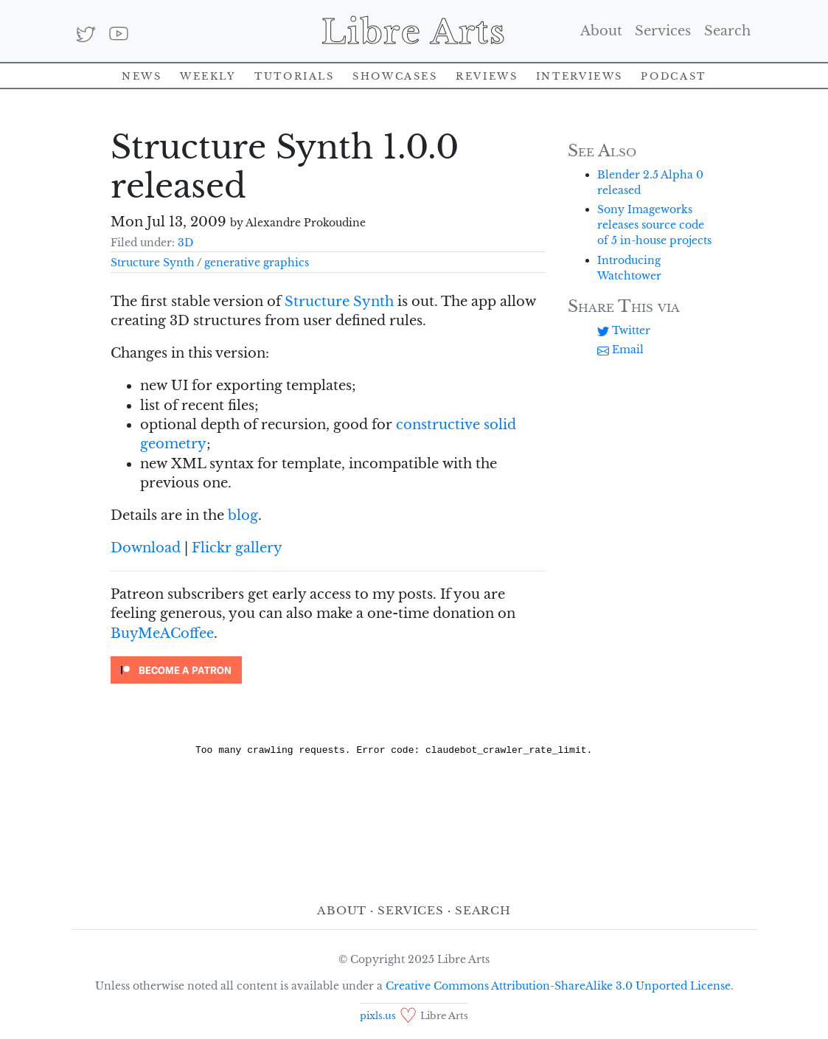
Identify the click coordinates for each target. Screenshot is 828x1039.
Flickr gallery (237, 548)
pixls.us (378, 1015)
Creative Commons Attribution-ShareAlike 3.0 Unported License (558, 986)
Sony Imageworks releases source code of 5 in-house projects (654, 225)
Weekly (208, 74)
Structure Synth (153, 262)
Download (146, 548)
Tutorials (294, 74)
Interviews (579, 74)
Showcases (395, 74)
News (142, 74)
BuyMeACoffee (162, 633)
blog (243, 515)
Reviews (487, 74)
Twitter (623, 330)
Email (620, 349)
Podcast (673, 74)
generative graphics (256, 262)
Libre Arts (414, 30)
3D (185, 242)
